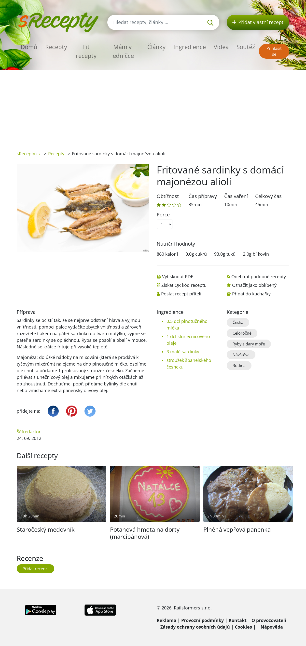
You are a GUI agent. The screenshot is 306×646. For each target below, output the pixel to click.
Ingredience (189, 47)
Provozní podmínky (202, 620)
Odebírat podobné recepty (258, 276)
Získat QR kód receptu (184, 285)
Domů (29, 47)
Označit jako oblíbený (254, 285)
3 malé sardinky (183, 352)
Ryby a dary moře (249, 344)
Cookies (243, 627)
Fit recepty (86, 51)
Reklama (166, 620)
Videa (221, 47)
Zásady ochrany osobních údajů (195, 627)
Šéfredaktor (29, 432)
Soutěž (245, 47)
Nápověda (272, 627)
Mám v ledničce (122, 51)
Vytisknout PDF (177, 276)
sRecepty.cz (29, 154)
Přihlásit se (274, 51)
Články (156, 47)
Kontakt (238, 620)
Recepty (56, 47)
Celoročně (242, 333)
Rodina (239, 365)
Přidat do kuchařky (251, 294)
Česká (238, 322)
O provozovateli (268, 620)
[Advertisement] (153, 106)
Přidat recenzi (35, 568)
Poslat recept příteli (181, 294)
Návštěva (241, 354)
